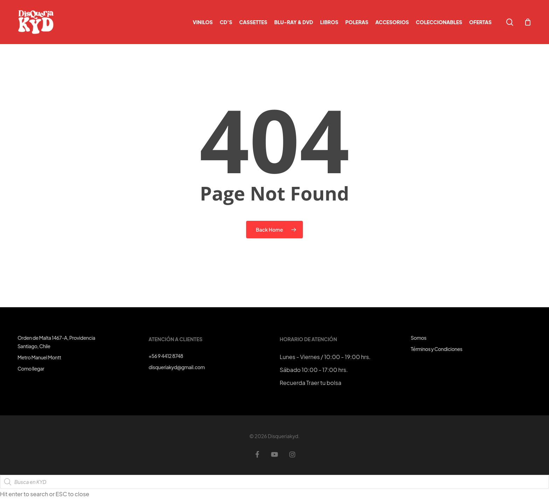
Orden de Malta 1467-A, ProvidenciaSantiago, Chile (56, 342)
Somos (418, 338)
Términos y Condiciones (436, 349)
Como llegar (31, 368)
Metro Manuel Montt (39, 357)
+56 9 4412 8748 (165, 356)
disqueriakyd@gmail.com (176, 367)
